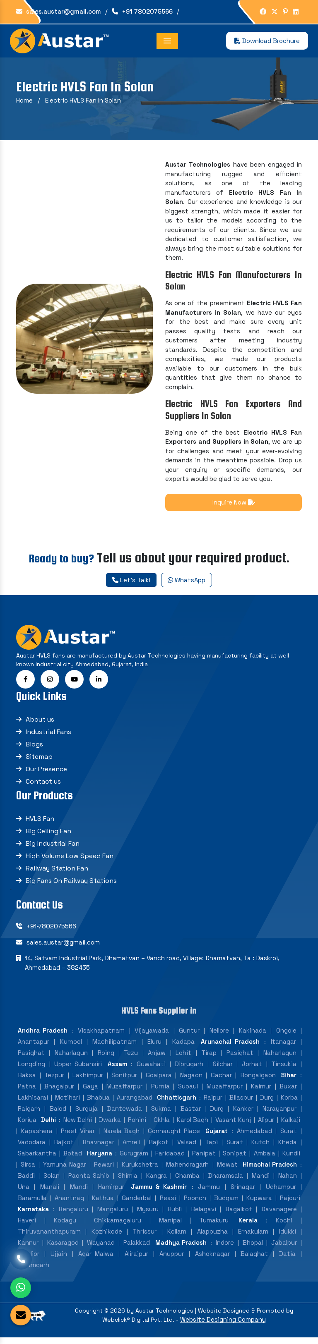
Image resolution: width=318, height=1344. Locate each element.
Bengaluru (73, 1237)
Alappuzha (212, 1259)
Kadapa (183, 1070)
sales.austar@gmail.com (58, 11)
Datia (287, 1282)
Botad (72, 1181)
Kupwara (259, 1226)
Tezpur (54, 1103)
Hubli (175, 1237)
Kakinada (252, 1058)
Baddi (26, 1204)
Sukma (161, 1137)
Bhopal (253, 1271)
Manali (49, 1215)
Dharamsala (225, 1204)
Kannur (28, 1271)
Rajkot (64, 1170)
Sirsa (28, 1192)
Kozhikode (107, 1259)
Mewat (227, 1192)
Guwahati (151, 1092)
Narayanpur (279, 1137)
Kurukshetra (140, 1192)
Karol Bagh (192, 1148)
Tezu (131, 1081)
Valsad (186, 1170)
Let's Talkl (131, 580)
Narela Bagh (122, 1159)
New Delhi (77, 1148)
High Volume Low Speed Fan (69, 884)
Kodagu (65, 1248)
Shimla (127, 1204)
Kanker (243, 1137)
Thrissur (144, 1259)
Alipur (266, 1148)
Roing (106, 1081)
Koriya (27, 1148)
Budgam (226, 1226)
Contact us (43, 810)
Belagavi (203, 1237)
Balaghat (254, 1282)
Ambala (264, 1181)
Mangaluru (112, 1237)
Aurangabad (134, 1125)
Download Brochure (267, 41)
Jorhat (252, 1092)
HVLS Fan (40, 847)
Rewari (104, 1192)
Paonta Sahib (88, 1204)
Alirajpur (136, 1282)
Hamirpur (111, 1215)
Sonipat (234, 1181)
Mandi (261, 1204)
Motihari (67, 1125)
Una (23, 1215)
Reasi (168, 1226)
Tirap (209, 1081)
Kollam (176, 1259)
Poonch (195, 1226)
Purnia (160, 1114)
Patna (27, 1114)
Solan (51, 1204)
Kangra (156, 1204)
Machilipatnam (114, 1070)
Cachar (221, 1103)
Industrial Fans (48, 760)
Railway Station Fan (57, 896)
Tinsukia (283, 1092)
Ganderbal (137, 1226)
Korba (289, 1125)
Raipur (213, 1125)
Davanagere (279, 1237)
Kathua (103, 1226)
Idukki (287, 1259)
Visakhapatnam (101, 1058)
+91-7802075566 (51, 955)
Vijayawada (152, 1058)
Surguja (86, 1137)
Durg (267, 1125)
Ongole (286, 1058)
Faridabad (170, 1181)
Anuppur (171, 1282)
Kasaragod (63, 1271)
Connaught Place (174, 1159)
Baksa (27, 1103)
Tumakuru (214, 1248)
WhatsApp (186, 580)
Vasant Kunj (233, 1148)
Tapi (211, 1170)
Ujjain (59, 1282)
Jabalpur (284, 1271)
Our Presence (46, 797)
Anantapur (33, 1070)
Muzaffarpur (124, 1114)
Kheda (287, 1170)
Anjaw (157, 1081)
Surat (288, 1159)
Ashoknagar (212, 1282)
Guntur (189, 1058)
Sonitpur (124, 1103)
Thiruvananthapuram (49, 1259)
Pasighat (31, 1081)
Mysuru (148, 1237)
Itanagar (283, 1070)
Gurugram (134, 1181)
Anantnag (69, 1226)
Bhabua (98, 1125)
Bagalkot (238, 1237)
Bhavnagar (98, 1170)
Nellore (219, 1058)
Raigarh (29, 1137)
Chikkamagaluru (117, 1248)
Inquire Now (233, 502)
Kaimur (261, 1114)
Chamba (187, 1204)
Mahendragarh (187, 1192)
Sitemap (39, 785)
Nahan (287, 1204)
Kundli (291, 1181)
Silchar (223, 1092)
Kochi (284, 1248)
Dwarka (110, 1148)
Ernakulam (253, 1259)
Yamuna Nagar (64, 1192)
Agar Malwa (96, 1282)
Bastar (191, 1137)
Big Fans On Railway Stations (71, 909)
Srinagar (243, 1215)
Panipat (204, 1181)
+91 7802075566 (142, 11)
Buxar (288, 1114)
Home (24, 100)
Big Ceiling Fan (48, 859)
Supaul (188, 1114)
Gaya (90, 1114)
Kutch (260, 1170)
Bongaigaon (258, 1103)
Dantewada (124, 1137)
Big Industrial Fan (53, 872)
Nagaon (191, 1103)
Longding (31, 1092)
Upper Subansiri (78, 1092)
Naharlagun (71, 1081)
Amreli (131, 1170)
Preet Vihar (78, 1159)
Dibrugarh (189, 1092)
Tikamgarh (33, 1293)
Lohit (183, 1081)
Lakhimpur (87, 1103)
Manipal (170, 1248)
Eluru (154, 1070)
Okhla (162, 1148)
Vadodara (32, 1170)
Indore (225, 1271)
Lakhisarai (33, 1125)
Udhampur (281, 1215)
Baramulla (32, 1226)
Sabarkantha (37, 1181)
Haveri (27, 1248)
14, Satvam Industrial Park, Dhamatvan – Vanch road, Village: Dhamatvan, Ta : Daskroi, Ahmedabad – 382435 (152, 991)
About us (40, 748)
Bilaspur (241, 1125)
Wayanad (101, 1271)
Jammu (209, 1215)
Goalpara (159, 1103)
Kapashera (37, 1159)
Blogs (34, 772)
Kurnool (71, 1070)
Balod (58, 1137)
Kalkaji (290, 1148)
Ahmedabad (254, 1159)
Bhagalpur (59, 1114)
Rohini (137, 1148)
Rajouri (290, 1226)
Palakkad (136, 1271)
